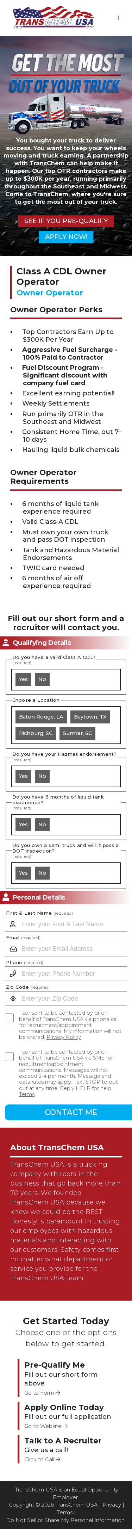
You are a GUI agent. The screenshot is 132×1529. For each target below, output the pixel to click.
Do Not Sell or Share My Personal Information (65, 1520)
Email (23, 937)
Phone (24, 962)
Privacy (111, 1504)
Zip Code (28, 987)
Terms (26, 1094)
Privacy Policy (63, 1037)
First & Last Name (39, 913)
